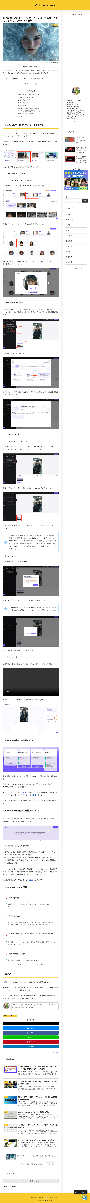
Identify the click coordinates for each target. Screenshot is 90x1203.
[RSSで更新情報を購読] (77, 100)
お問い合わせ (42, 1197)
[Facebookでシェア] (31, 1033)
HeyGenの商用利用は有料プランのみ (29, 111)
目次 (28, 91)
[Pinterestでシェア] (31, 1042)
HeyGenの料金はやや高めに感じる (28, 108)
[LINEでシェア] (31, 1037)
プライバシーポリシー (53, 1197)
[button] (84, 1197)
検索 (65, 175)
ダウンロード (24, 105)
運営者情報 (34, 1197)
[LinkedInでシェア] (31, 1046)
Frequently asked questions (32, 840)
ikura (76, 76)
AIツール (6, 1015)
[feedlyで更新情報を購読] (75, 100)
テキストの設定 (24, 103)
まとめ (20, 116)
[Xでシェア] (31, 1023)
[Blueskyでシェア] (31, 1028)
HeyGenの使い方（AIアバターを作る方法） (31, 94)
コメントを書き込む (30, 1181)
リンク (31, 880)
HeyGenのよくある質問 (25, 113)
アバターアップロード (26, 97)
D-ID (24, 792)
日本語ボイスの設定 (26, 100)
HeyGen (13, 1015)
